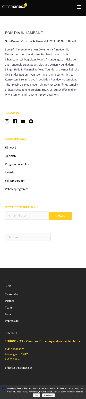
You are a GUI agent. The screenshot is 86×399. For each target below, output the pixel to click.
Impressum (12, 321)
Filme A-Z (11, 147)
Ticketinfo (11, 294)
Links (8, 314)
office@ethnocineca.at (18, 367)
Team (8, 307)
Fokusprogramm (15, 180)
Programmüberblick (17, 164)
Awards (9, 172)
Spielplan (10, 156)
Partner (9, 301)
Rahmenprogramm (16, 189)
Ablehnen (48, 395)
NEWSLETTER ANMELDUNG (21, 207)
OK (36, 395)
